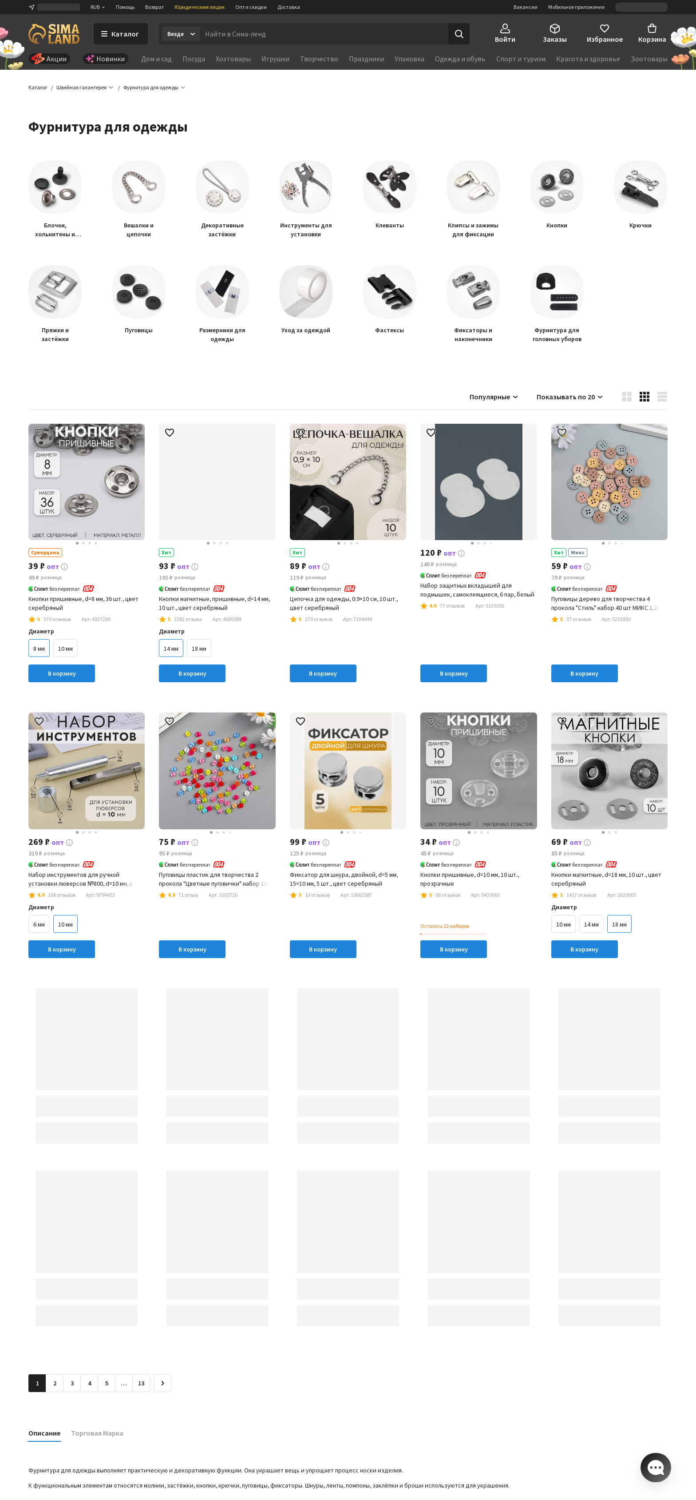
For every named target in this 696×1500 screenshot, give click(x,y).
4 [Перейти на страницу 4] (89, 1385)
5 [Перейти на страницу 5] (106, 1385)
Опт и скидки (251, 7)
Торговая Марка (97, 1434)
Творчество (319, 58)
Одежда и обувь (460, 58)
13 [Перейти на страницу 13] (141, 1385)
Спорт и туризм (521, 58)
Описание (44, 1434)
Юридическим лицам (199, 7)
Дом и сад (156, 58)
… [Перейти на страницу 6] (124, 1385)
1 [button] (37, 1385)
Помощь (125, 7)
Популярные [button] (494, 398)
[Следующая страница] (162, 1384)
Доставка (288, 7)
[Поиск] (459, 33)
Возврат (154, 7)
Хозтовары (233, 58)
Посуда (193, 58)
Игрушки (275, 58)
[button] (150, 88)
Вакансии (526, 7)
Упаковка (409, 58)
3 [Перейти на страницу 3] (72, 1385)
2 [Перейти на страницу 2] (54, 1385)
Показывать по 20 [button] (570, 398)
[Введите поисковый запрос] (324, 33)
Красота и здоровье (588, 58)
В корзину (62, 675)
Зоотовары (649, 58)
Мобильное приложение (576, 7)
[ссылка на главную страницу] (53, 34)
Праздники (366, 58)
